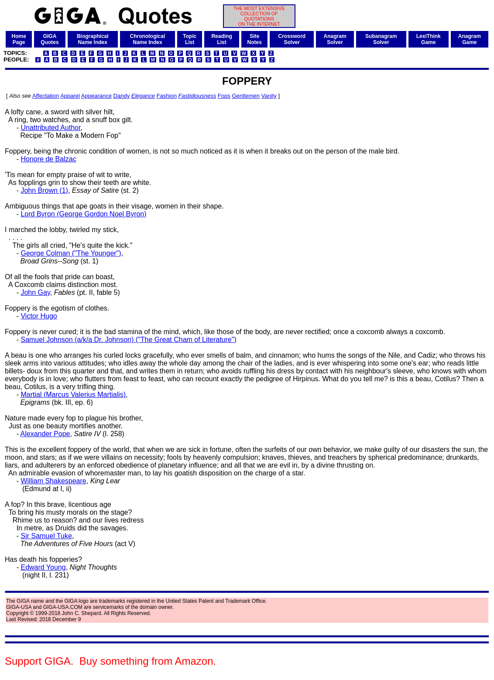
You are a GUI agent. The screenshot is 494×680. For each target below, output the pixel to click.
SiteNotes (254, 39)
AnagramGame (469, 39)
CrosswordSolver (292, 39)
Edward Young (43, 567)
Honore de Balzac (48, 159)
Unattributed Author (50, 127)
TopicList (189, 39)
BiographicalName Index (93, 39)
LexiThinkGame (428, 39)
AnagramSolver (335, 39)
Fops (224, 95)
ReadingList (221, 39)
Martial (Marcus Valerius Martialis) (73, 394)
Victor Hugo (39, 316)
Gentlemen (246, 95)
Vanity (269, 95)
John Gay (35, 292)
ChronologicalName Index (147, 39)
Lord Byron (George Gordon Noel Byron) (83, 214)
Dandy (121, 95)
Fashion (167, 95)
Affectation (45, 95)
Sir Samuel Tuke (46, 536)
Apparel (70, 95)
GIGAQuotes (49, 39)
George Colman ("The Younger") (71, 253)
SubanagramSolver (381, 39)
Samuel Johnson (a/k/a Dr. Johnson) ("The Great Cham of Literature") (128, 339)
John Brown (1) (44, 190)
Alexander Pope (45, 433)
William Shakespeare (53, 481)
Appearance (96, 95)
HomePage (18, 39)
